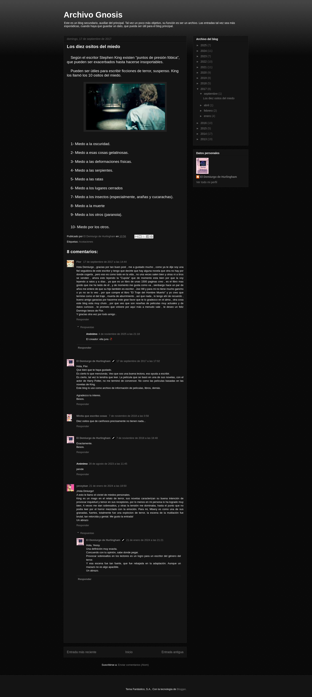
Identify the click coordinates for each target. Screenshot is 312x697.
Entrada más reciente (81, 652)
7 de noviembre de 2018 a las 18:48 (137, 437)
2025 (204, 45)
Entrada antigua (172, 652)
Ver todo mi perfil (206, 182)
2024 (204, 50)
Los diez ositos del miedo (218, 98)
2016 (204, 123)
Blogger (181, 689)
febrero (208, 110)
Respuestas (87, 327)
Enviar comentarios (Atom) (133, 664)
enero (208, 116)
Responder (82, 319)
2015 (204, 128)
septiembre (211, 93)
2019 (204, 78)
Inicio (129, 652)
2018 (204, 83)
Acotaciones (86, 241)
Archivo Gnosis (93, 14)
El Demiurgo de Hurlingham (93, 361)
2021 (204, 67)
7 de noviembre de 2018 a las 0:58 (129, 415)
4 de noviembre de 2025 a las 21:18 (119, 333)
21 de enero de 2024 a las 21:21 (144, 540)
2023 (204, 56)
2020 (204, 72)
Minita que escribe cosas (92, 415)
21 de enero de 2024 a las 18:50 (108, 485)
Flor (79, 261)
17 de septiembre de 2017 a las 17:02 (138, 361)
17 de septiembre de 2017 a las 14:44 (105, 261)
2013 (204, 139)
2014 (204, 133)
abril (207, 105)
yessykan (82, 485)
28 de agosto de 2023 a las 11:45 (108, 463)
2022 (204, 61)
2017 (204, 88)
